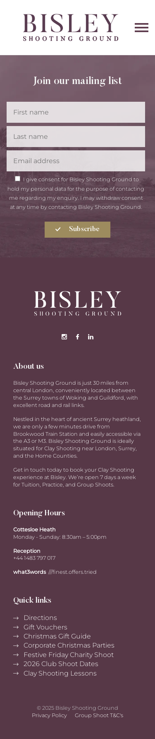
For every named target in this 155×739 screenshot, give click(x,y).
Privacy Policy (49, 715)
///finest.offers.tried (72, 572)
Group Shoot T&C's (99, 715)
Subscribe (77, 229)
